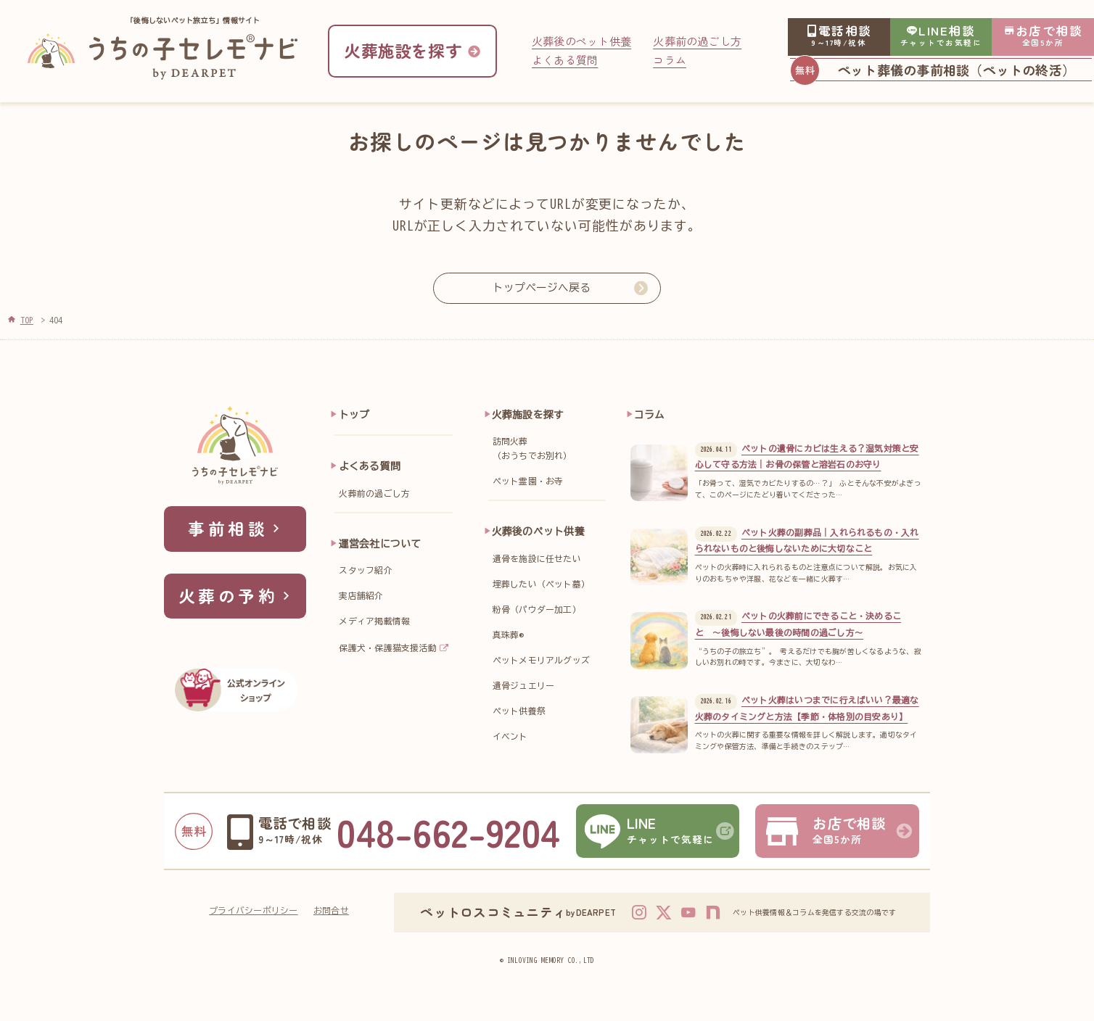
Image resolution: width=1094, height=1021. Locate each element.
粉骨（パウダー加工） (537, 609)
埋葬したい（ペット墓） (542, 584)
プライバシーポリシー (253, 910)
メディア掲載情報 (374, 621)
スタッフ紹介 (365, 570)
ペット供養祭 (519, 711)
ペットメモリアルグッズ (542, 660)
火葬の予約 (236, 596)
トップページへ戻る (542, 287)
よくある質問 (565, 59)
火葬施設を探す (528, 415)
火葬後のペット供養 (581, 41)
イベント (510, 736)
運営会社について (380, 544)
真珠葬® (508, 635)
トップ (354, 415)
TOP (26, 320)
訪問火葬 (553, 450)
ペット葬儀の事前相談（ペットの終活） (956, 69)
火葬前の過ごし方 (697, 41)
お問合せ (331, 910)
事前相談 (236, 528)
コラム (669, 59)
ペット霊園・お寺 (528, 481)
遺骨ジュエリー (524, 686)
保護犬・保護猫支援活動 (388, 648)
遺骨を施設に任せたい (537, 559)
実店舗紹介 (361, 596)
